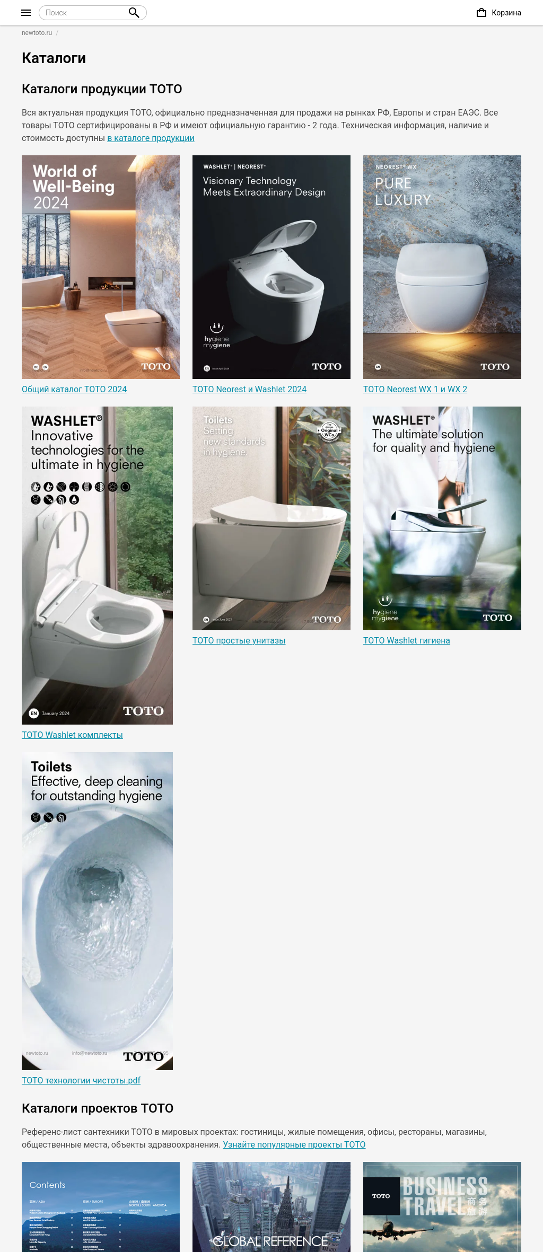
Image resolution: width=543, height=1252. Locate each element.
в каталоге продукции (151, 138)
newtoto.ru (37, 33)
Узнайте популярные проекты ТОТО (294, 1145)
